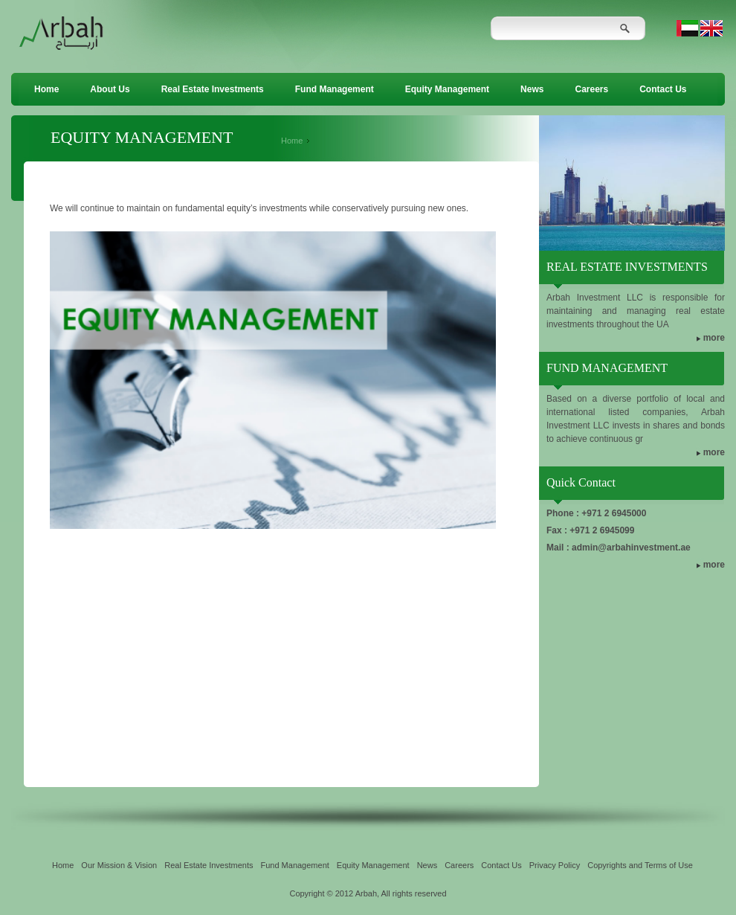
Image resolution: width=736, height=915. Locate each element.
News (531, 89)
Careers (591, 89)
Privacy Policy (554, 865)
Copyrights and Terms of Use (640, 865)
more (714, 338)
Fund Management (334, 89)
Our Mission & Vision (119, 865)
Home (46, 89)
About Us (109, 89)
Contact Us (662, 89)
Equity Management (447, 89)
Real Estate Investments (212, 89)
